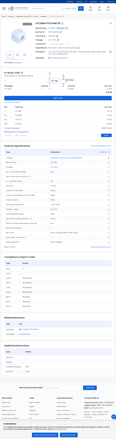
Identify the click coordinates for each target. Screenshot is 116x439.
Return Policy (61, 396)
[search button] (81, 8)
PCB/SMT (32, 400)
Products (11, 16)
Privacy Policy (7, 412)
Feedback (60, 416)
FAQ (58, 420)
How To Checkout (63, 400)
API (30, 408)
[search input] (54, 8)
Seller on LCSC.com (9, 400)
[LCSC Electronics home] (18, 8)
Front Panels (33, 404)
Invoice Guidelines (63, 408)
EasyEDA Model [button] (24, 324)
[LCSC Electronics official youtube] (109, 417)
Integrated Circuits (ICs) (24, 16)
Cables (31, 396)
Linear (36, 16)
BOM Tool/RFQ (34, 392)
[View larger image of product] (18, 36)
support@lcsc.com (96, 397)
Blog (3, 420)
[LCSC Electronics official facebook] (91, 417)
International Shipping (65, 412)
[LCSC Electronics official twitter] (103, 417)
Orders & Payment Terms (66, 404)
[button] (94, 1)
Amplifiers (43, 16)
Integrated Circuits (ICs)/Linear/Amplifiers (66, 147)
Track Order (61, 392)
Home (4, 16)
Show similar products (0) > (101, 135)
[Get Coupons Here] (79, 2)
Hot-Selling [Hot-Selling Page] (70, 1)
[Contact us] (113, 417)
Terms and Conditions (10, 408)
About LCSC (6, 392)
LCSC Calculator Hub (37, 412)
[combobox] (59, 44)
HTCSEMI (51, 28)
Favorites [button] (27, 24)
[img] (10, 55)
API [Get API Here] (86, 1)
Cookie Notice (7, 416)
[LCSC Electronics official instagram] (85, 417)
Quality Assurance (8, 404)
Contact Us (110, 1)
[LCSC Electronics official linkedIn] (97, 417)
